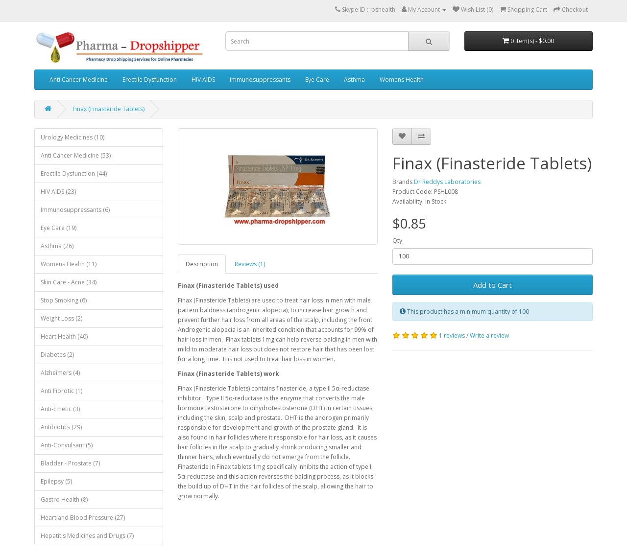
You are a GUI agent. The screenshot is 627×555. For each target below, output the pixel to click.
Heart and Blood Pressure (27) (83, 517)
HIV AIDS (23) (58, 191)
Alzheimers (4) (60, 373)
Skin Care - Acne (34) (68, 282)
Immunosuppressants (260, 79)
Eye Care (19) (58, 228)
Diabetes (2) (57, 354)
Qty (397, 240)
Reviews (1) (250, 264)
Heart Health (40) (64, 336)
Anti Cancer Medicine (78, 79)
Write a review (489, 335)
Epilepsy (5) (56, 481)
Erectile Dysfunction (149, 79)
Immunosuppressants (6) (75, 210)
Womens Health (402, 79)
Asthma (354, 79)
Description (202, 264)
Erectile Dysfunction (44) (74, 173)
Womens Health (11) (68, 264)
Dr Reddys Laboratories (447, 182)
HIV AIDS (203, 79)
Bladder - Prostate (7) (70, 463)
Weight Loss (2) (61, 318)
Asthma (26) (57, 246)
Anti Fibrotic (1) (61, 391)
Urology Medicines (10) (72, 137)
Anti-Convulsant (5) (67, 445)
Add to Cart (492, 285)
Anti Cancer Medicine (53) (76, 155)
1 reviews (452, 335)
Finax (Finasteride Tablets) (108, 109)
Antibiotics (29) (61, 427)
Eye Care (317, 79)
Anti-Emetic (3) (60, 409)
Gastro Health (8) (64, 499)
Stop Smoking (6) (64, 300)
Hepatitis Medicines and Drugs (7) (87, 536)
